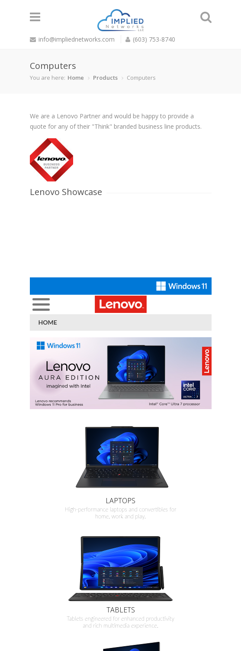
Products (105, 77)
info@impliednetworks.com (77, 39)
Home (75, 77)
